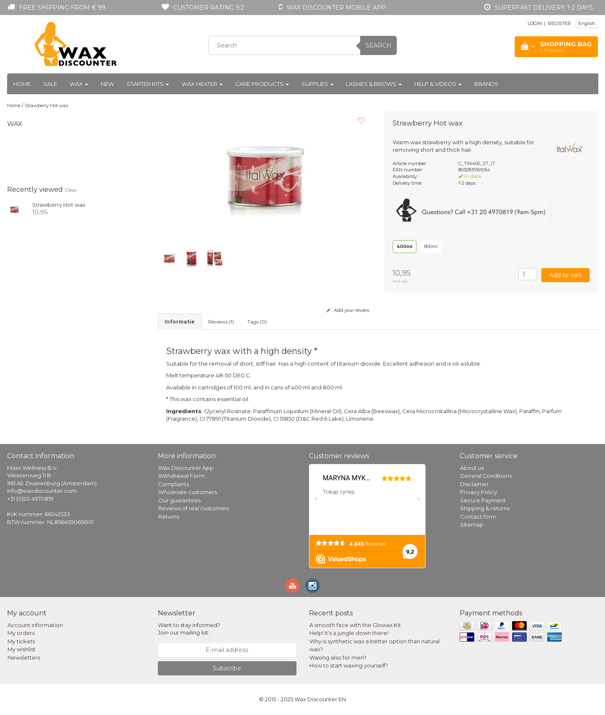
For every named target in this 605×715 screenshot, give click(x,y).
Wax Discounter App (186, 467)
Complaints (173, 484)
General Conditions (486, 475)
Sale (50, 83)
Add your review (348, 310)
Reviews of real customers (193, 508)
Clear (71, 190)
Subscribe (227, 668)
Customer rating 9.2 (208, 7)
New (107, 83)
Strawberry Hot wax (46, 105)
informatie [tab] (179, 322)
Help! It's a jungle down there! (348, 633)
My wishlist (21, 649)
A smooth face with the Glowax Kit (355, 625)
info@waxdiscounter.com (42, 490)
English (586, 23)
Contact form (478, 516)
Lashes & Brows (374, 83)
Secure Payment (483, 500)
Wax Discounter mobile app (336, 7)
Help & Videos (438, 83)
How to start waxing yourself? (348, 665)
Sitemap (471, 524)
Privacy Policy (478, 492)
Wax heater (202, 83)
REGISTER (559, 23)
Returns (168, 516)
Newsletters (23, 657)
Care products (262, 83)
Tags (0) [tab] (257, 322)
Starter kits (148, 83)
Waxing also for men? (337, 657)
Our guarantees (179, 500)
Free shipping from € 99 (62, 7)
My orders (21, 633)
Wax (79, 83)
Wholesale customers (187, 492)
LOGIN (535, 23)
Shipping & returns (485, 508)
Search (378, 45)
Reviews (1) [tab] (221, 322)
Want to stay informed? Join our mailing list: (189, 629)
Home (22, 83)
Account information (35, 625)
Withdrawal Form (181, 475)
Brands (486, 83)
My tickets (21, 641)
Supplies (317, 83)
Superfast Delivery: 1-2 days (544, 7)
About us (472, 467)
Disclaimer (474, 484)
